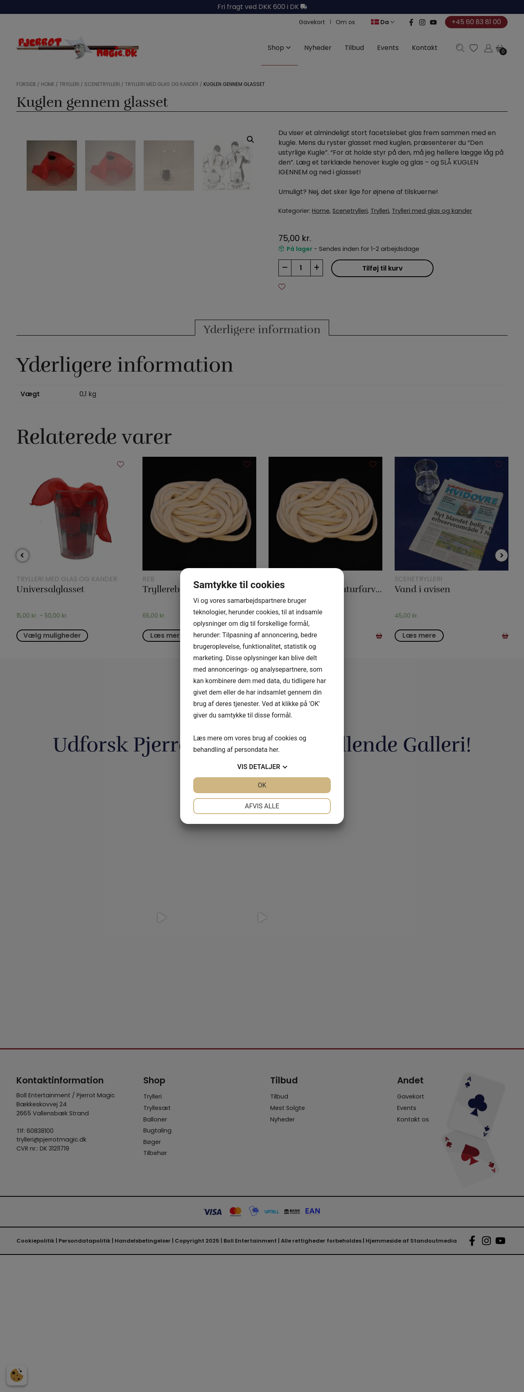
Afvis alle (262, 806)
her (273, 750)
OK (261, 785)
